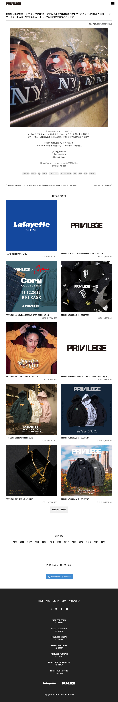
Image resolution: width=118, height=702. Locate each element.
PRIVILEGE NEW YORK (59, 671)
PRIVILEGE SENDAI (59, 637)
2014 (88, 542)
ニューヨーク (53, 173)
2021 (37, 542)
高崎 (85, 173)
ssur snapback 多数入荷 (103, 185)
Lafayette (26, 173)
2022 (29, 542)
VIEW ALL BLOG (59, 509)
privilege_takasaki (59, 165)
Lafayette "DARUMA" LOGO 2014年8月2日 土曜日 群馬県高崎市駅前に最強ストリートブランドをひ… (41, 185)
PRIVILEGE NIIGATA (59, 629)
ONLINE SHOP (74, 601)
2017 (66, 542)
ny (39, 173)
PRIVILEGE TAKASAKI (104, 24)
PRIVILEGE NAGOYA (59, 645)
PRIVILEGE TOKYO (59, 620)
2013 (96, 542)
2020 (15, 542)
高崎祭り (92, 173)
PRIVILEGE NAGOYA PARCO (59, 662)
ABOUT (56, 601)
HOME (40, 601)
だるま (44, 173)
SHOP (64, 601)
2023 (22, 542)
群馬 (75, 173)
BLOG (48, 601)
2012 (103, 542)
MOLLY (33, 173)
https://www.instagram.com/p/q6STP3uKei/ (59, 163)
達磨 (80, 173)
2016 (74, 542)
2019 (51, 542)
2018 (59, 542)
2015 (81, 542)
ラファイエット (66, 173)
